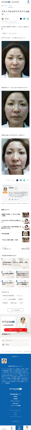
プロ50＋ (15, 412)
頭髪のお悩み (14, 302)
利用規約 (16, 398)
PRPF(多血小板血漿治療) (11, 22)
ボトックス (19, 295)
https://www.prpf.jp (19, 196)
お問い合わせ (16, 403)
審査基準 (8, 383)
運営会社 (16, 396)
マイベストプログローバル (15, 416)
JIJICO (15, 414)
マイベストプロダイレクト (15, 410)
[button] (16, 199)
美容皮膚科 (5, 302)
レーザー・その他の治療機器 (9, 299)
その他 (21, 302)
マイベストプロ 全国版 (15, 405)
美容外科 (21, 299)
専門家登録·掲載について (15, 394)
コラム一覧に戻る (15, 310)
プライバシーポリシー (16, 401)
